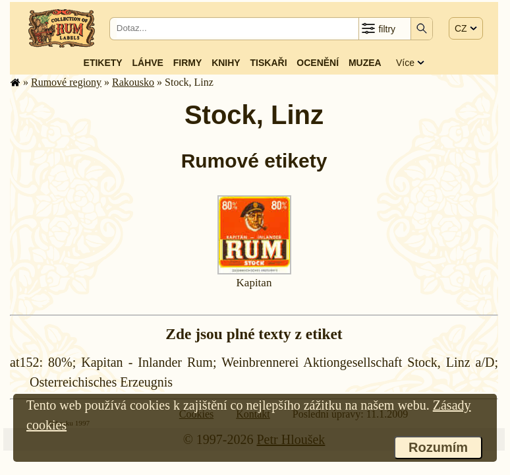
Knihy (226, 62)
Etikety (103, 62)
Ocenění (318, 62)
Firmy (187, 62)
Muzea (365, 62)
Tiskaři (268, 62)
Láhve (147, 62)
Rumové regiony (66, 82)
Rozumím (438, 447)
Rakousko (133, 82)
